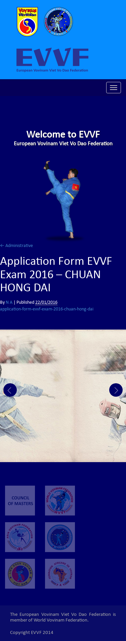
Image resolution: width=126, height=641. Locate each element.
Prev (10, 390)
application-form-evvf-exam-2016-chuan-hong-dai (46, 309)
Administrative (16, 246)
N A (9, 302)
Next (116, 390)
